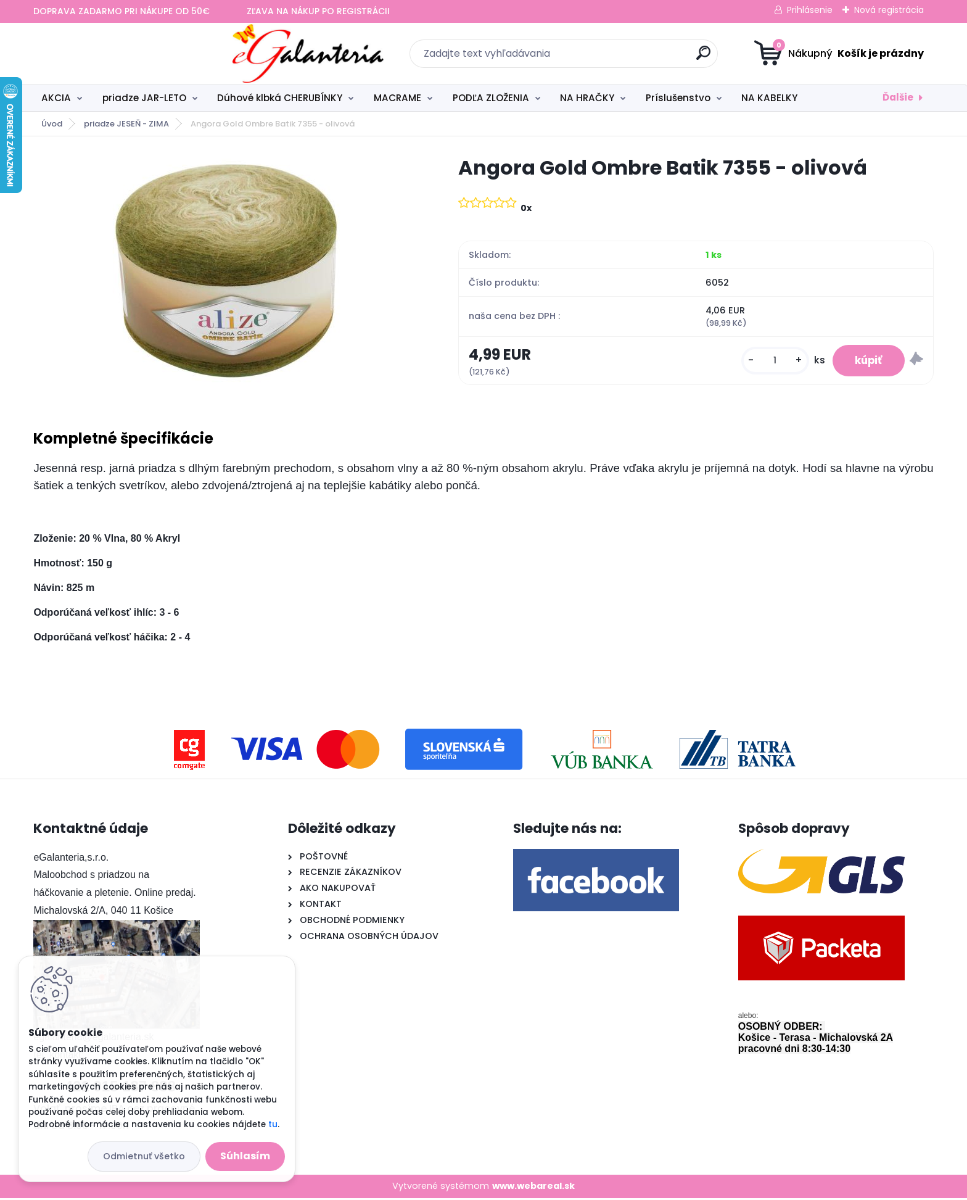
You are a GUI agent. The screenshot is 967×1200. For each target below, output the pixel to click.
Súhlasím (245, 1156)
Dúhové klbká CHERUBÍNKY (279, 97)
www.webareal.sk (533, 1187)
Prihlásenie (810, 10)
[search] (604, 58)
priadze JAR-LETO (144, 97)
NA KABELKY (769, 97)
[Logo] (108, 54)
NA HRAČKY (587, 97)
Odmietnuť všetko (144, 1156)
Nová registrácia (889, 10)
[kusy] (769, 361)
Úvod (51, 124)
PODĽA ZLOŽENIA (491, 97)
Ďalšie (898, 97)
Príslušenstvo (678, 97)
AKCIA (56, 97)
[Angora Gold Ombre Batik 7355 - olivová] (226, 272)
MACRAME (397, 97)
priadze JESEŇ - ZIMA (126, 124)
